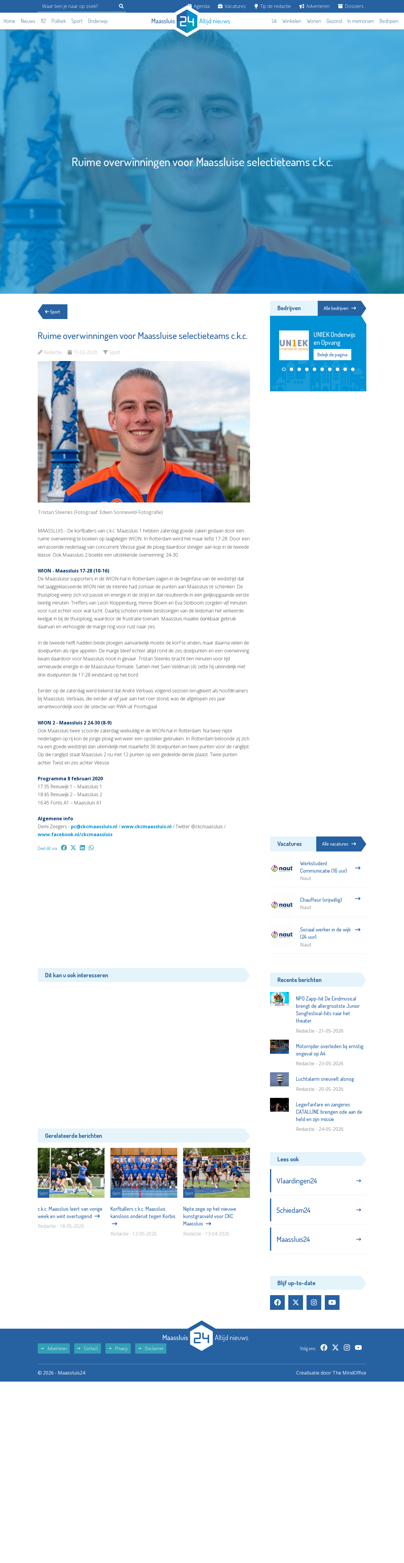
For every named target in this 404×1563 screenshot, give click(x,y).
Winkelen (291, 21)
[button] (284, 369)
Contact (87, 1348)
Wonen (314, 21)
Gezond (334, 21)
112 (43, 21)
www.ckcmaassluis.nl (146, 826)
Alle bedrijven (340, 308)
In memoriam (360, 21)
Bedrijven (389, 21)
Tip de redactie (272, 6)
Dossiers (351, 6)
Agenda (199, 6)
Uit (274, 21)
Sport (76, 21)
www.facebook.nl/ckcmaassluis (75, 834)
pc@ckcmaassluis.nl (94, 826)
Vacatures (232, 6)
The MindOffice (349, 1373)
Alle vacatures (339, 844)
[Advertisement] (144, 912)
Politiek (59, 21)
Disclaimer (150, 1348)
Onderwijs (98, 21)
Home (9, 21)
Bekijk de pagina (332, 355)
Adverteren (314, 6)
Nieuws (28, 21)
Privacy (118, 1348)
